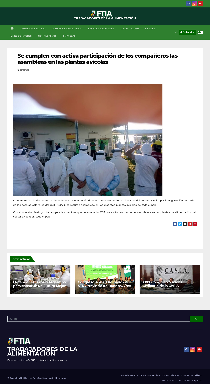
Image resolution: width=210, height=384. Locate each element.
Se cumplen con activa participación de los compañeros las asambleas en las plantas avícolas (97, 58)
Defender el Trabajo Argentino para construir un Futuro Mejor (39, 284)
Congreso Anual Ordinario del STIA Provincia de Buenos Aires (104, 284)
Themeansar (61, 378)
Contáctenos (47, 36)
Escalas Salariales (101, 28)
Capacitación (130, 28)
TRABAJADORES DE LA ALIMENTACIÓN (105, 18)
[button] (176, 32)
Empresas (69, 36)
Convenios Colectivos (67, 28)
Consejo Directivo (32, 28)
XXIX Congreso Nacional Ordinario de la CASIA (163, 284)
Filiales (150, 28)
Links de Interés (21, 36)
